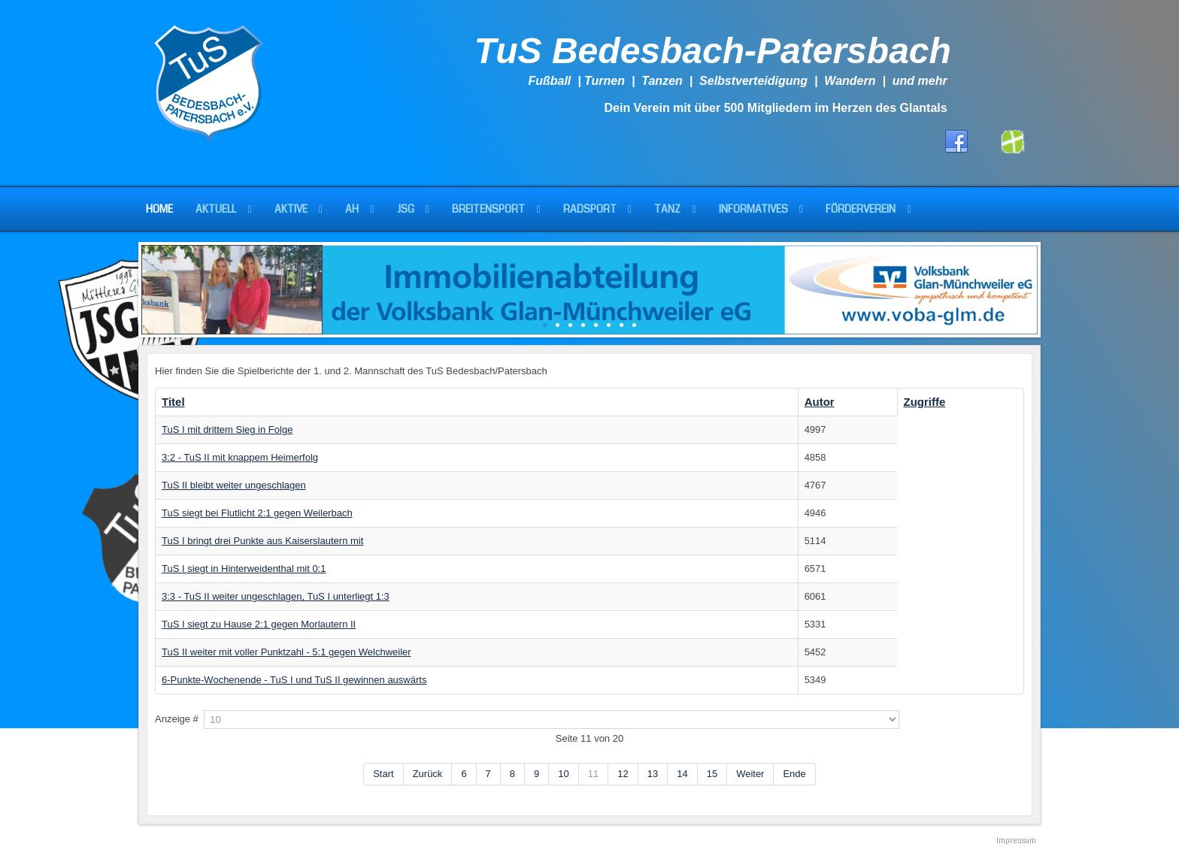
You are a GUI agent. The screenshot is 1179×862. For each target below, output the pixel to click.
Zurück (428, 773)
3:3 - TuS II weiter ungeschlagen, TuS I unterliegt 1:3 (275, 596)
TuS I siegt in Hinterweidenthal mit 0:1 (244, 568)
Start (383, 773)
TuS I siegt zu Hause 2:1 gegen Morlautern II (259, 624)
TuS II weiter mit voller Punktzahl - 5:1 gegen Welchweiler (286, 652)
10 (563, 773)
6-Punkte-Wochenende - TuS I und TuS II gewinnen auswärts (294, 679)
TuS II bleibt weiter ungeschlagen (234, 485)
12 (622, 773)
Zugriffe (925, 401)
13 (652, 773)
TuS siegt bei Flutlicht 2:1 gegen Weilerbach (257, 513)
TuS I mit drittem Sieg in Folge (227, 429)
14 (682, 773)
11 (593, 773)
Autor (820, 401)
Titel (173, 401)
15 (712, 773)
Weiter (750, 773)
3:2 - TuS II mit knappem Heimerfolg (240, 457)
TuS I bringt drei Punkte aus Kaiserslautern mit (262, 540)
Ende (794, 773)
